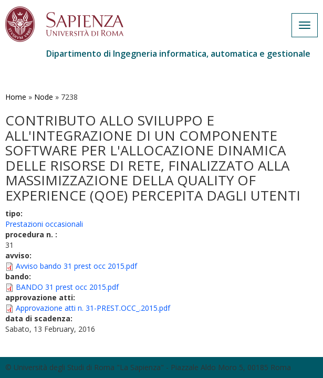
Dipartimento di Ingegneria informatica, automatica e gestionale (178, 53)
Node (43, 97)
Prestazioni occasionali (44, 224)
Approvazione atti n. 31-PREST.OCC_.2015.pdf (93, 308)
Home (15, 97)
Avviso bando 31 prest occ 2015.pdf (76, 266)
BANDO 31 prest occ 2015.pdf (67, 287)
